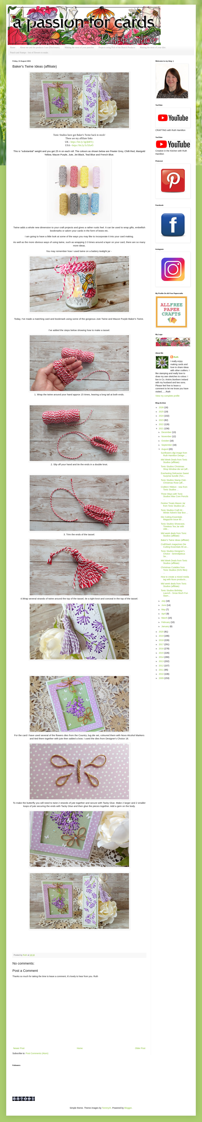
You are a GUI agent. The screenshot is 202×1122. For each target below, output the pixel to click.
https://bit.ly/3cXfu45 (82, 145)
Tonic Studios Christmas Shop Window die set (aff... (175, 467)
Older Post (140, 1048)
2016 (161, 648)
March (164, 618)
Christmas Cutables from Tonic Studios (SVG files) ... (174, 570)
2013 (161, 661)
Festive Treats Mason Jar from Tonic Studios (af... (173, 504)
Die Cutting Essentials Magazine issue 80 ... (172, 518)
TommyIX (106, 1108)
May (163, 609)
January (165, 626)
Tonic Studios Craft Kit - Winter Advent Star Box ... (174, 511)
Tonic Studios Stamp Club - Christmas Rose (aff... (174, 481)
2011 (161, 670)
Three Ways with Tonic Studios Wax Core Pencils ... (174, 496)
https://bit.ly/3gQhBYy (82, 142)
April (163, 613)
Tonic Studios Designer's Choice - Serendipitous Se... (173, 554)
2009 (161, 678)
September (166, 445)
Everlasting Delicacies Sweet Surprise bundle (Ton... (175, 474)
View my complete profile (167, 396)
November (166, 436)
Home (12, 47)
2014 (161, 657)
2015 (161, 653)
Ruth (25, 955)
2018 (161, 640)
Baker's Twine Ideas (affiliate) (175, 540)
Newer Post (18, 1048)
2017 (161, 644)
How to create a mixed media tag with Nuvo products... (175, 578)
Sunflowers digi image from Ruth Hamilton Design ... (174, 454)
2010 (161, 674)
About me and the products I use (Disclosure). (40, 47)
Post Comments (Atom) (37, 1053)
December (166, 432)
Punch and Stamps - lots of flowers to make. (29, 52)
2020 (161, 631)
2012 (161, 665)
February (166, 622)
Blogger (128, 1108)
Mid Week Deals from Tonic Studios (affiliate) (174, 461)
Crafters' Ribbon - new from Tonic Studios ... (174, 488)
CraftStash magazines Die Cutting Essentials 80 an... (174, 545)
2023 (161, 420)
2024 (161, 416)
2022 (161, 424)
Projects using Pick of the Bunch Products (117, 47)
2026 (161, 407)
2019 (161, 636)
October (165, 441)
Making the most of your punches (79, 47)
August (165, 449)
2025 (161, 411)
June (164, 605)
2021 (161, 428)
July (163, 601)
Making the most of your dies (153, 47)
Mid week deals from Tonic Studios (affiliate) (173, 534)
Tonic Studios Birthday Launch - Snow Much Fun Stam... (174, 593)
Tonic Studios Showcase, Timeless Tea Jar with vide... (173, 526)
